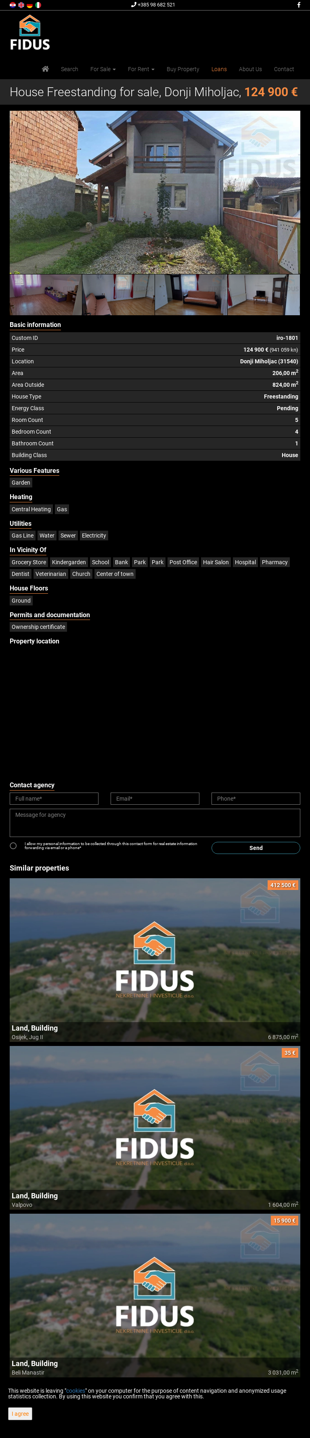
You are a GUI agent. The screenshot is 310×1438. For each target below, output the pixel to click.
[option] (46, 294)
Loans (219, 69)
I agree (20, 1414)
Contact (284, 69)
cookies (75, 1390)
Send (256, 848)
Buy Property (183, 69)
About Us (250, 69)
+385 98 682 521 (153, 5)
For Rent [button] (141, 69)
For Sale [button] (103, 69)
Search (69, 69)
